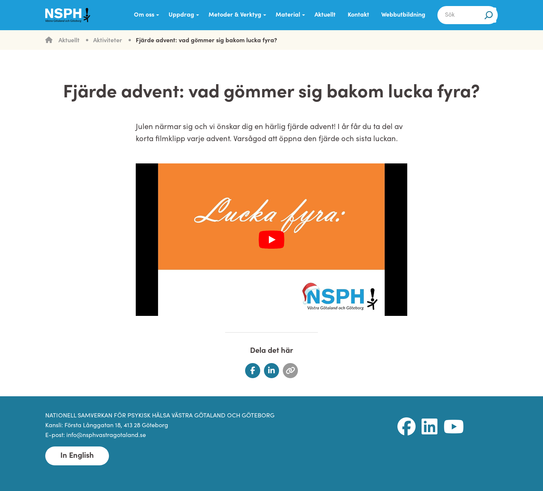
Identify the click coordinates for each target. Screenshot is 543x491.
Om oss (144, 15)
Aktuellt (325, 15)
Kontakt (358, 15)
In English (77, 456)
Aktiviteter (107, 41)
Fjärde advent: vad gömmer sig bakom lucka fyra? (206, 41)
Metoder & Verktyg (235, 15)
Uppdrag (181, 15)
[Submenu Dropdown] (157, 15)
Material (288, 15)
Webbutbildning (403, 15)
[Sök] (488, 15)
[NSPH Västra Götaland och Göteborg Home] (71, 15)
